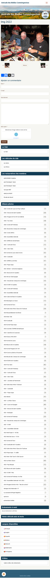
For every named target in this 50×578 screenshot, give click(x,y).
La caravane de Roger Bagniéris (25, 493)
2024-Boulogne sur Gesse (25, 301)
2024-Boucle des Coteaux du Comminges (25, 357)
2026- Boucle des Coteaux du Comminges (25, 229)
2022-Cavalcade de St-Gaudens (25, 445)
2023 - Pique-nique (25, 393)
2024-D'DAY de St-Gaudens (25, 361)
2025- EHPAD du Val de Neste (25, 241)
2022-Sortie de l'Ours (25, 441)
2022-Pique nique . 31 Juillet (25, 453)
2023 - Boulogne (25, 413)
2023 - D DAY (25, 425)
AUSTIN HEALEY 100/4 (10, 182)
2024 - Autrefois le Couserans (25, 333)
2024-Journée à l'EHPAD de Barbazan (25, 329)
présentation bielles (25, 501)
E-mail (2, 90)
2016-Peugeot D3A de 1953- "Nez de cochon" (25, 485)
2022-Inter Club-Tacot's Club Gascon (25, 457)
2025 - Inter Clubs (25, 249)
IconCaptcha (15, 138)
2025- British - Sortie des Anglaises (25, 269)
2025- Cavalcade (25, 257)
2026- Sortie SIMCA (25, 233)
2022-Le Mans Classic (25, 461)
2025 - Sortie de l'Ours (25, 245)
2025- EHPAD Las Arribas (25, 261)
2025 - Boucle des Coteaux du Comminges (25, 281)
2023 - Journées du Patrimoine (25, 381)
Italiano (7, 540)
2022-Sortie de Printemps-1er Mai (25, 477)
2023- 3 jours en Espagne (25, 405)
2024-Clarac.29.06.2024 (25, 337)
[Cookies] (4, 574)
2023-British (25, 397)
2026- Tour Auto (25, 221)
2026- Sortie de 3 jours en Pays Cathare (25, 209)
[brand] (15, 3)
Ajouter (4, 142)
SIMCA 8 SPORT (8, 193)
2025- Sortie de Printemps (25, 289)
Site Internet (4, 97)
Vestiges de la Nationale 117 (25, 489)
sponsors (25, 497)
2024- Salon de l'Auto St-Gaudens (25, 297)
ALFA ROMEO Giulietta (10, 178)
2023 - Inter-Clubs (25, 377)
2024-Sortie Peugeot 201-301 (25, 349)
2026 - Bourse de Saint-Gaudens (25, 213)
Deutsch (7, 544)
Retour (25, 65)
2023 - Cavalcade (25, 389)
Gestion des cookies (25, 575)
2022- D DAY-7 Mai (25, 473)
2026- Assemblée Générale (25, 237)
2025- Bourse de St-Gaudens (25, 273)
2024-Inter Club (25, 317)
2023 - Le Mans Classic (25, 401)
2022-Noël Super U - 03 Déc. (25, 433)
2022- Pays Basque (25, 465)
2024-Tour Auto (25, 365)
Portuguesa (8, 551)
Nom (2, 83)
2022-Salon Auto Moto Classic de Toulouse (25, 449)
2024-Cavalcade (25, 321)
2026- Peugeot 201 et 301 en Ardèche (25, 217)
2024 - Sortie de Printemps (25, 369)
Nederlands (8, 547)
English (6, 532)
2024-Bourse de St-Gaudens (25, 345)
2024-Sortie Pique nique (25, 325)
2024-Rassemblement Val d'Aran (25, 313)
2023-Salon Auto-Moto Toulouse (25, 385)
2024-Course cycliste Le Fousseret (25, 353)
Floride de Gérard (8, 197)
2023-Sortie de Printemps (25, 417)
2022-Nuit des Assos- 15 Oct (25, 437)
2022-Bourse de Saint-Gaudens (25, 469)
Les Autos (6, 163)
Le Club (6, 151)
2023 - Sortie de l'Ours (25, 373)
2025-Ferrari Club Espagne (25, 277)
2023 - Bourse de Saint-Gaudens (25, 409)
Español (7, 536)
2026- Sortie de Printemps (25, 225)
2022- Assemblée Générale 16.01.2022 (25, 481)
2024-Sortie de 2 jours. (25, 341)
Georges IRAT (7, 189)
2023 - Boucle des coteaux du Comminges (25, 421)
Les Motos (6, 167)
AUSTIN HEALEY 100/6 (10, 185)
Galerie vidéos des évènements (12, 563)
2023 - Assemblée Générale (25, 429)
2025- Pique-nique (25, 265)
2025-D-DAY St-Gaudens (25, 285)
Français (7, 528)
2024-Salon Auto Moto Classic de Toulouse (25, 309)
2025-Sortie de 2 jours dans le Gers (25, 253)
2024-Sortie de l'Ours (25, 305)
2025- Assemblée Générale (25, 293)
